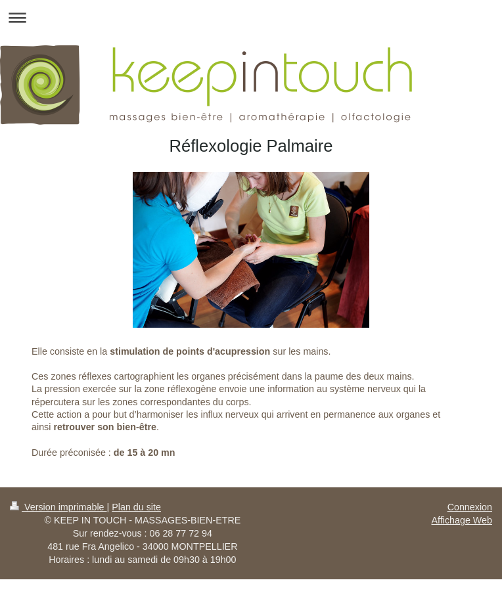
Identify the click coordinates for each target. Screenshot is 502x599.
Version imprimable (58, 507)
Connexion (469, 507)
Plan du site (136, 507)
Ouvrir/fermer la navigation (251, 17)
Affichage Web (462, 520)
